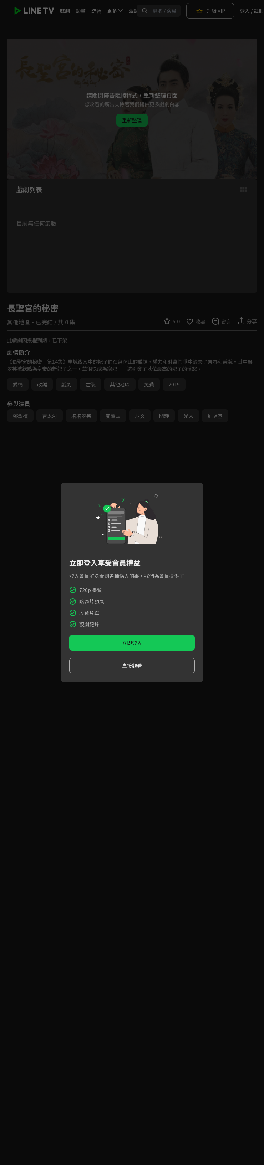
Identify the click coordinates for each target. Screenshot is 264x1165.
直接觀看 (132, 665)
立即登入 (132, 642)
